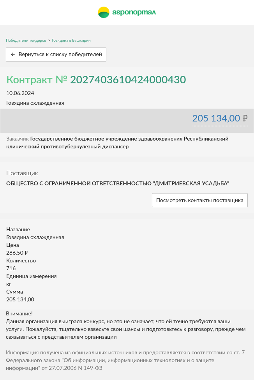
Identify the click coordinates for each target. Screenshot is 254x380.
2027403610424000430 (128, 79)
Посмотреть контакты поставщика (199, 200)
